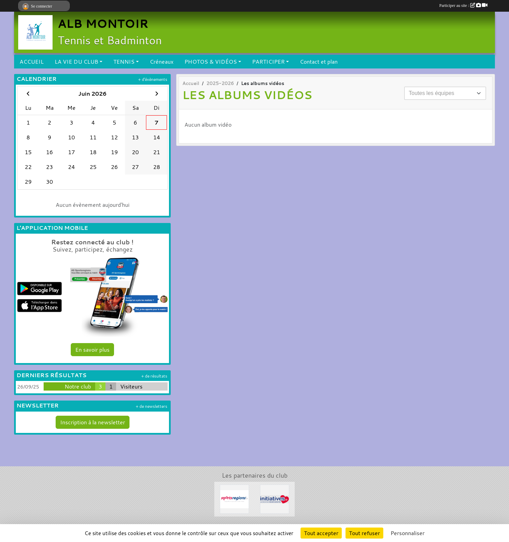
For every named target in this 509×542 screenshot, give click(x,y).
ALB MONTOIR (103, 23)
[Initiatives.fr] (274, 498)
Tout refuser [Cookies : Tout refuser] (364, 533)
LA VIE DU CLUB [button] (76, 61)
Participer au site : (463, 5)
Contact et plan (319, 61)
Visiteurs (131, 386)
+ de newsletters (151, 406)
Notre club (78, 386)
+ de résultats (154, 376)
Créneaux (161, 61)
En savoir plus (92, 349)
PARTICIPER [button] (268, 61)
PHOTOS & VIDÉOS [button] (210, 61)
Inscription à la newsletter (92, 422)
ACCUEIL (32, 61)
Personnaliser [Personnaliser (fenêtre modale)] (408, 533)
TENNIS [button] (124, 61)
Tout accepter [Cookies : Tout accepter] (321, 533)
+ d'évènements (152, 79)
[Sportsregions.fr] (234, 498)
